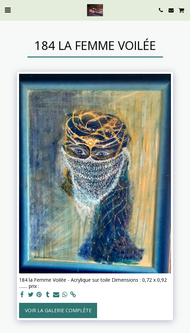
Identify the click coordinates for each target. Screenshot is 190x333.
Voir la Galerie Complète (58, 310)
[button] (8, 10)
